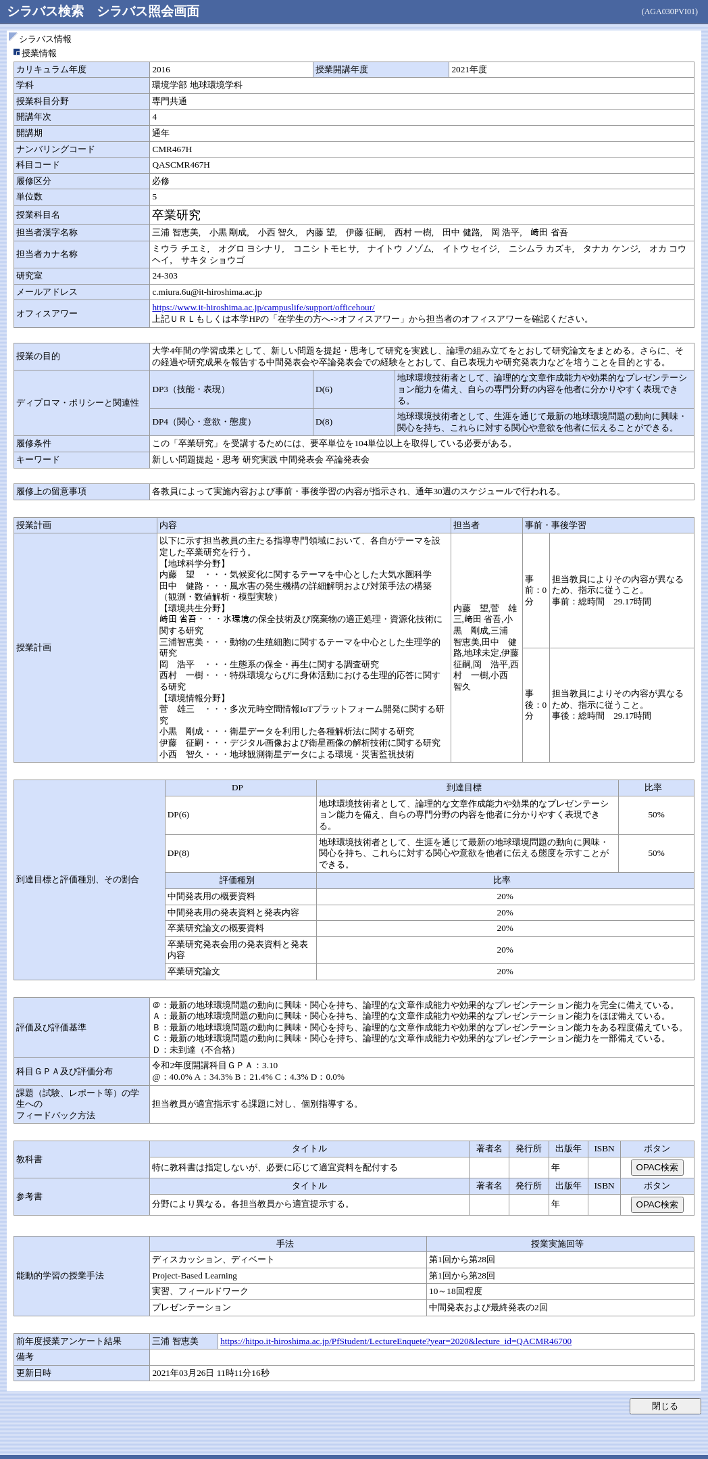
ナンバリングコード (55, 149)
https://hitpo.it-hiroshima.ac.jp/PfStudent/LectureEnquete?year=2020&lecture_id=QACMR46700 (396, 1341)
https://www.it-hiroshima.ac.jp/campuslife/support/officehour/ (263, 307)
